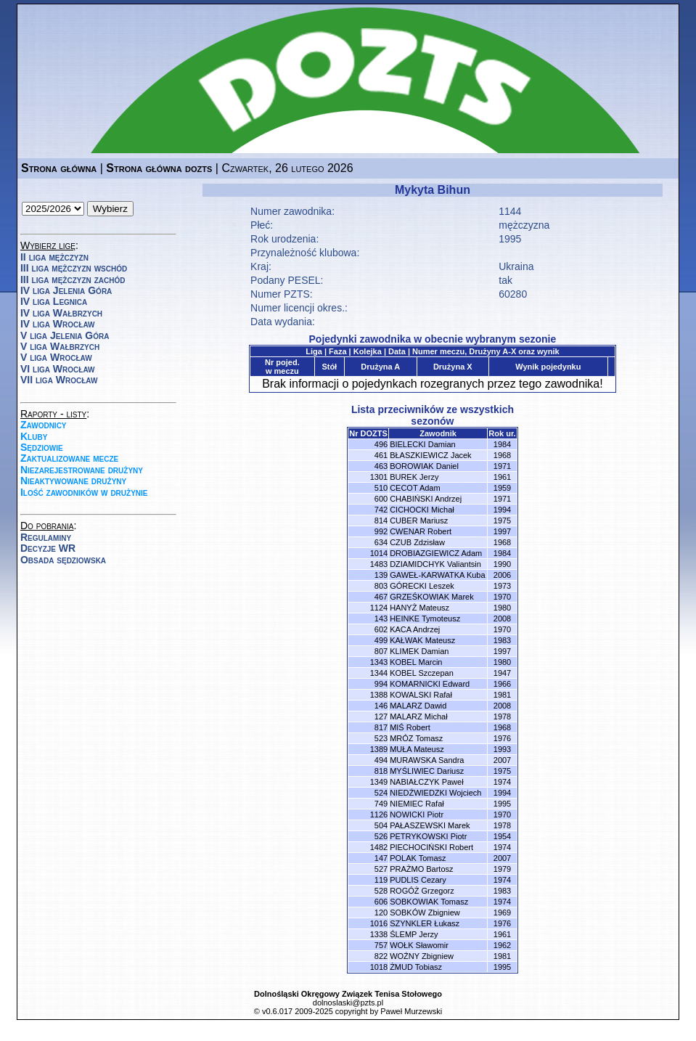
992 (381, 531)
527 (381, 869)
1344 (379, 673)
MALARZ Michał (418, 716)
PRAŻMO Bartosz (421, 869)
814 (381, 520)
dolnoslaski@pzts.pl (348, 1002)
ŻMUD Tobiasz (416, 967)
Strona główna (59, 168)
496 (381, 444)
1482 (379, 847)
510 (381, 487)
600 (381, 498)
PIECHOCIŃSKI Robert (431, 847)
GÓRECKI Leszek (422, 585)
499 (381, 640)
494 (381, 760)
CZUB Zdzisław (417, 542)
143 (381, 618)
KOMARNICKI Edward (430, 683)
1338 (379, 934)
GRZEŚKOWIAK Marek (432, 596)
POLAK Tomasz (418, 858)
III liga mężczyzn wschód (73, 268)
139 (381, 575)
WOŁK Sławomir (419, 945)
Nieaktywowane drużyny (73, 480)
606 (381, 901)
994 (381, 683)
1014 (379, 553)
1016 (379, 923)
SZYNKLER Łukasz (424, 923)
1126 (379, 814)
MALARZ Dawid (418, 705)
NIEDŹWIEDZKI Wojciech (435, 792)
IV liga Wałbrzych (61, 313)
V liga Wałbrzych (59, 346)
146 (381, 705)
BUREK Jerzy (414, 477)
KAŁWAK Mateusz (422, 640)
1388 (379, 694)
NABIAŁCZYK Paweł (426, 781)
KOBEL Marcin (416, 662)
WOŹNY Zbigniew (422, 956)
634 (381, 542)
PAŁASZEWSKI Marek (430, 825)
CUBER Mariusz (419, 520)
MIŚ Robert (410, 727)
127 (381, 716)
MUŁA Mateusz (417, 749)
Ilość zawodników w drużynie (84, 492)
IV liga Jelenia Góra (66, 290)
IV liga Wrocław (57, 324)
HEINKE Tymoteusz (425, 618)
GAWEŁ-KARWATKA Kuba (437, 575)
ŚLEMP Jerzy (414, 934)
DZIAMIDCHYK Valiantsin (435, 564)
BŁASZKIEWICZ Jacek (430, 455)
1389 (379, 749)
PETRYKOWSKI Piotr (428, 836)
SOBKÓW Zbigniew (425, 912)
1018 (379, 967)
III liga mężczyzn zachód (72, 279)
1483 (379, 564)
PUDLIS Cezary (418, 879)
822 (381, 956)
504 (381, 825)
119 (381, 879)
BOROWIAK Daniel (424, 466)
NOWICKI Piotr (416, 814)
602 (381, 629)
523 (381, 738)
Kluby (33, 436)
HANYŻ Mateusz (419, 607)
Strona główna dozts (159, 168)
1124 (379, 607)
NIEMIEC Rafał (417, 803)
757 (381, 945)
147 (381, 858)
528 (381, 890)
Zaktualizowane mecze (69, 458)
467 (381, 596)
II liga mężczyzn (54, 257)
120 (381, 912)
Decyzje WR (47, 548)
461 (381, 455)
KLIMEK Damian (419, 651)
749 (381, 803)
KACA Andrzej (415, 629)
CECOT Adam (415, 487)
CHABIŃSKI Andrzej (426, 498)
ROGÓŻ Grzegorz (422, 890)
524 (381, 792)
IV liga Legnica (53, 301)
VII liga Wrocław (58, 379)
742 (381, 509)
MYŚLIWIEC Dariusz (427, 771)
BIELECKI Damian (422, 444)
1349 (379, 781)
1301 (379, 477)
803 (381, 585)
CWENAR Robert (420, 531)
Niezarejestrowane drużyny (81, 469)
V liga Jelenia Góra (64, 335)
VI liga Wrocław (57, 369)
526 (381, 836)
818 (381, 771)
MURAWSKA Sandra (427, 760)
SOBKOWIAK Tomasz (429, 901)
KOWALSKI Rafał (421, 694)
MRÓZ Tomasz (416, 738)
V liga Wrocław (56, 357)
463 (381, 466)
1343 (379, 662)
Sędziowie (41, 447)
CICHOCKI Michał (422, 509)
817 (381, 727)
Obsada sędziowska (63, 560)
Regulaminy (45, 537)
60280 (513, 294)
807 (381, 651)
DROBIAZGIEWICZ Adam (436, 553)
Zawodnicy (43, 424)
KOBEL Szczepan (422, 673)
